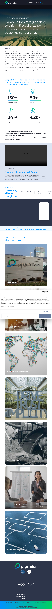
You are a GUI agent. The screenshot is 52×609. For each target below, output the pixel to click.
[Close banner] (50, 291)
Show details (45, 311)
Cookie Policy (43, 602)
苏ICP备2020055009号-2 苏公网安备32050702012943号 (26, 607)
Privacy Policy (35, 602)
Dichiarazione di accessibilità (26, 603)
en (36, 2)
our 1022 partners (9, 297)
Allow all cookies (44, 315)
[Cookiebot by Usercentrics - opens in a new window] (43, 292)
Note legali (29, 602)
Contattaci (26, 578)
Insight (23, 598)
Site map (23, 602)
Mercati (23, 592)
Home (6, 7)
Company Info (17, 602)
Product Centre (21, 594)
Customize (32, 315)
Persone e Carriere (20, 596)
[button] (30, 2)
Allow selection (20, 315)
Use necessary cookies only (7, 316)
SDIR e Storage (9, 602)
